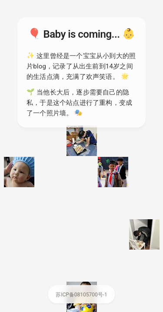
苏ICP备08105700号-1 (81, 295)
